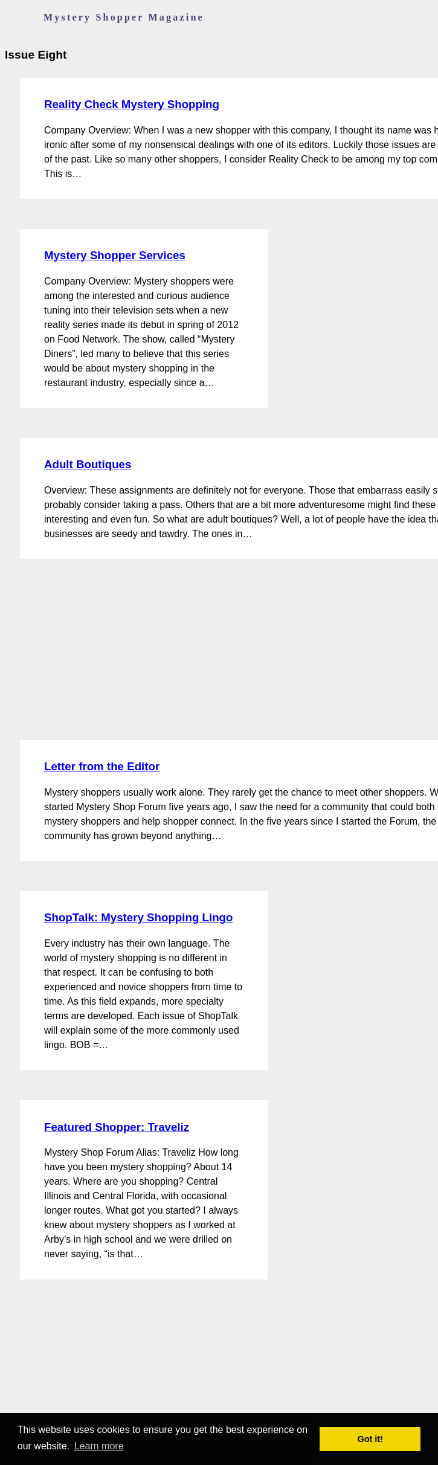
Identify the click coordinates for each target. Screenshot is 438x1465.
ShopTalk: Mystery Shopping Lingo (138, 917)
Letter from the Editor (101, 766)
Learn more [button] (99, 1446)
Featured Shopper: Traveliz (116, 1127)
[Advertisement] (95, 649)
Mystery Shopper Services (114, 255)
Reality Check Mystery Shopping (131, 104)
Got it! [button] (370, 1439)
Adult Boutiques (87, 464)
